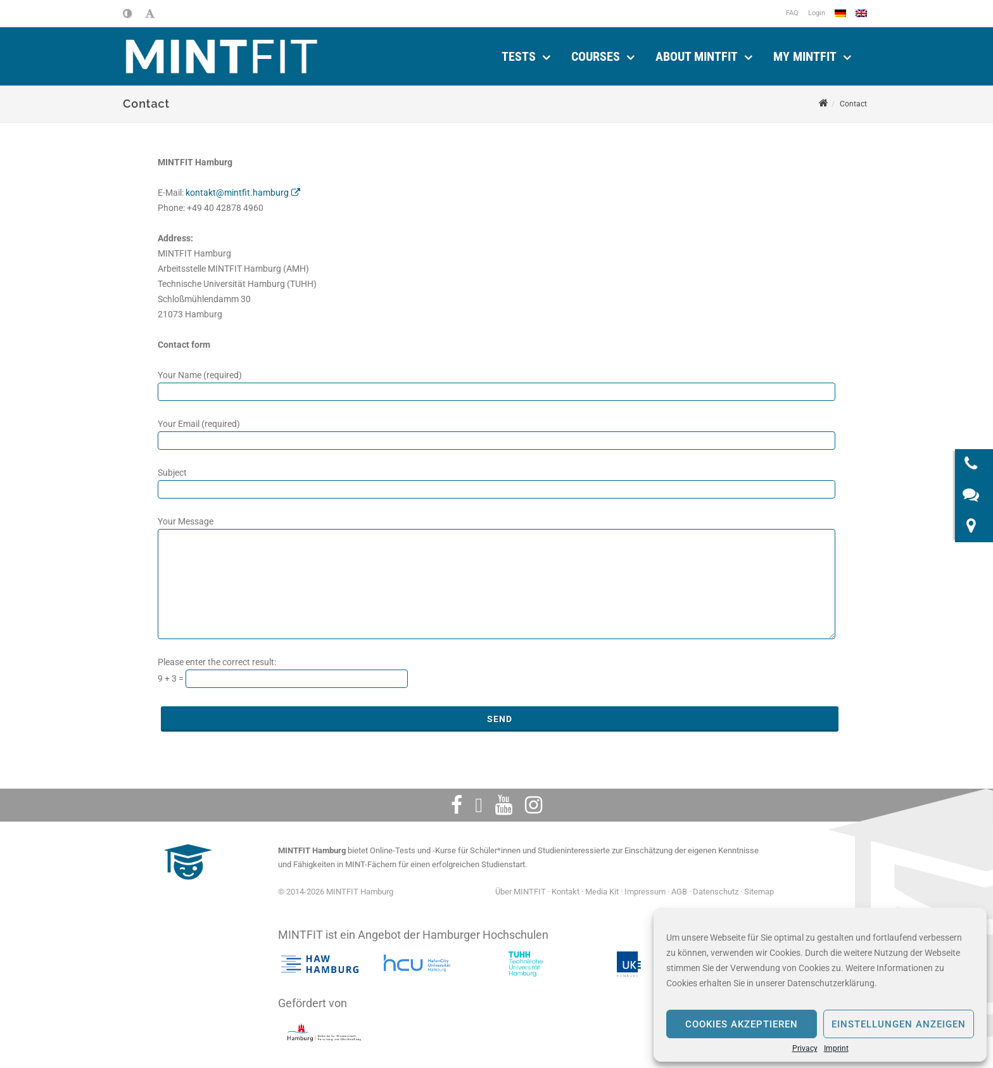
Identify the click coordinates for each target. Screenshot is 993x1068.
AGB (679, 888)
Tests (519, 54)
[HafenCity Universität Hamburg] (422, 960)
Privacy (805, 1048)
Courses (595, 54)
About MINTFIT (696, 54)
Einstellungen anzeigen (899, 1024)
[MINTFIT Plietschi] (186, 882)
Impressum (645, 888)
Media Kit (602, 888)
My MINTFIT (805, 54)
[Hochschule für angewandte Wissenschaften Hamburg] (320, 960)
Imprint (836, 1048)
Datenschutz (715, 888)
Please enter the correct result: (217, 658)
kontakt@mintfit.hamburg (237, 189)
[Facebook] (457, 801)
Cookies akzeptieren (741, 1024)
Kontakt (565, 888)
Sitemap (759, 888)
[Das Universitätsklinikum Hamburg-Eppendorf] (628, 960)
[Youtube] (504, 801)
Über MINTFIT (520, 888)
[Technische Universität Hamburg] (525, 960)
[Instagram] (533, 801)
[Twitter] (479, 801)
